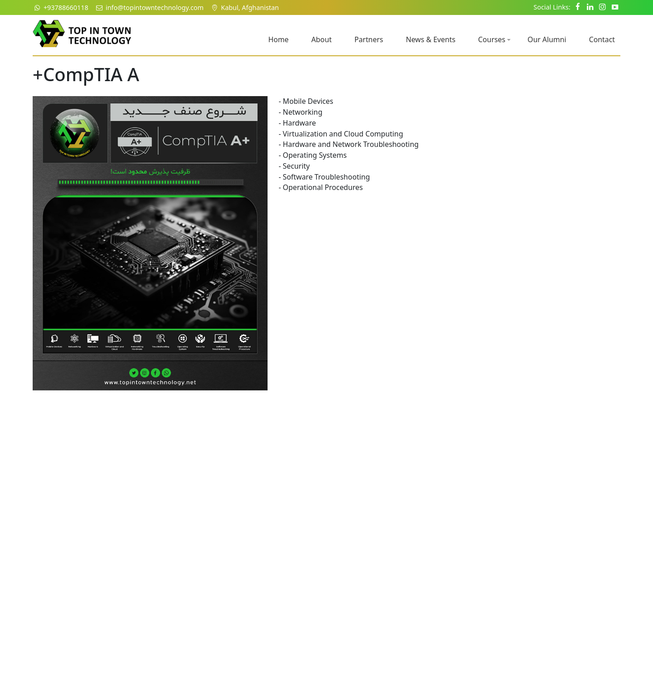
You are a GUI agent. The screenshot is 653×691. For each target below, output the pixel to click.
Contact (602, 39)
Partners (368, 39)
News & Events (430, 39)
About (321, 39)
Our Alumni (546, 39)
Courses (494, 39)
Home (278, 39)
